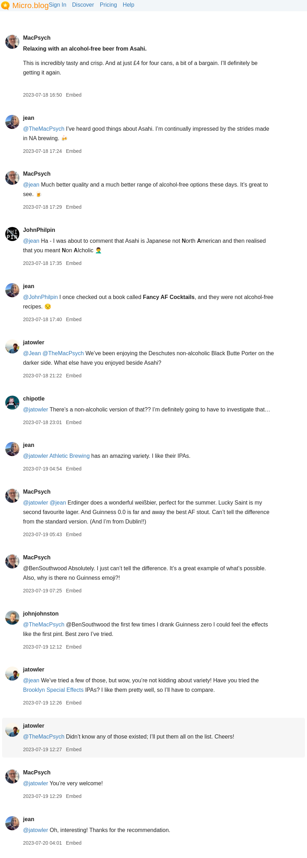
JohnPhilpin (39, 230)
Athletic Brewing (69, 456)
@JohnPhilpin (40, 297)
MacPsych (36, 38)
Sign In (57, 5)
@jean (31, 185)
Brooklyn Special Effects (53, 690)
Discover (83, 5)
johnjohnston (40, 614)
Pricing (108, 5)
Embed (73, 95)
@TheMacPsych (43, 129)
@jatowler (35, 409)
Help (128, 5)
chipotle (33, 399)
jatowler (33, 342)
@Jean (32, 353)
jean (28, 118)
